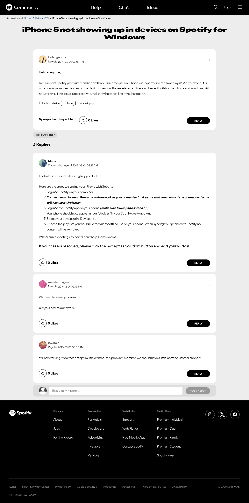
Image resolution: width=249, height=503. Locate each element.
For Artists (95, 419)
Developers (96, 428)
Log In (228, 7)
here (99, 176)
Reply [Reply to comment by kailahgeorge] (198, 121)
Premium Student (169, 446)
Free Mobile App (133, 437)
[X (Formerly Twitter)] (222, 414)
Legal (12, 486)
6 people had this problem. (57, 119)
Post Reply (198, 391)
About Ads (109, 486)
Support (128, 419)
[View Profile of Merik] (52, 161)
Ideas (152, 7)
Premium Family (168, 437)
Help (96, 7)
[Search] (215, 7)
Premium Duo (166, 428)
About (57, 419)
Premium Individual (170, 419)
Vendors (93, 455)
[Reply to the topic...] (115, 391)
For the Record (63, 437)
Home (27, 18)
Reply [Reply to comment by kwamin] (198, 374)
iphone (69, 103)
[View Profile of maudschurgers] (58, 282)
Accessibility (129, 486)
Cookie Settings (87, 486)
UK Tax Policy (179, 486)
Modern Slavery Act (154, 486)
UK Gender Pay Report (22, 495)
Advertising (95, 437)
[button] (209, 59)
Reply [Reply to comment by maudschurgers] (198, 323)
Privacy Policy (63, 486)
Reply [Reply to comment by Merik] (198, 263)
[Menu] (240, 7)
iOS (46, 18)
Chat (124, 7)
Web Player (130, 428)
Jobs (56, 428)
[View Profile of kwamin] (53, 343)
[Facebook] (235, 414)
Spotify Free (165, 455)
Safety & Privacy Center (35, 486)
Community (22, 7)
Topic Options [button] (44, 135)
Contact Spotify (133, 446)
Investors (94, 446)
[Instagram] (210, 414)
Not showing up (85, 103)
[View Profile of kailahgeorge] (57, 57)
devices (56, 103)
